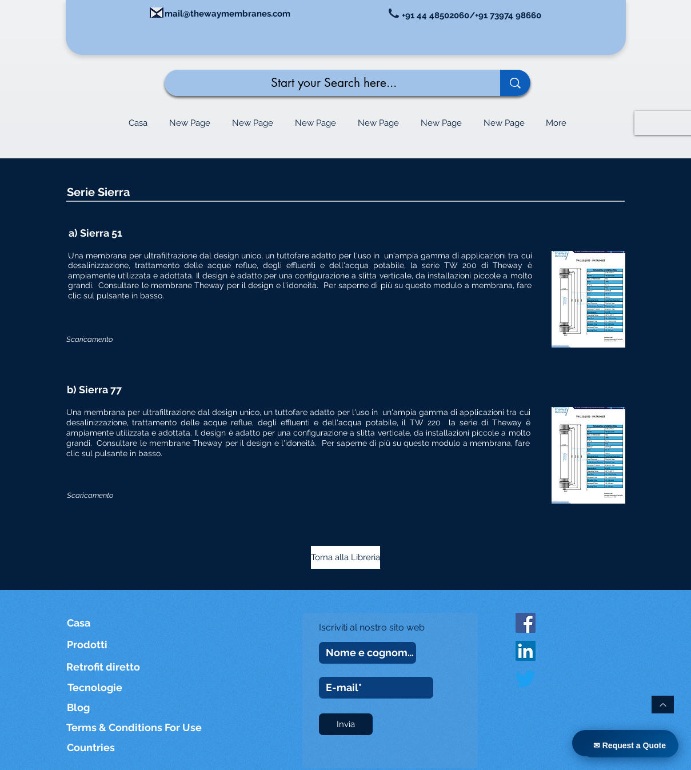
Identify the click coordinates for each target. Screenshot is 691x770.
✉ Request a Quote (629, 745)
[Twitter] (526, 679)
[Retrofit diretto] (103, 667)
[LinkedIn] (526, 651)
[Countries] (102, 747)
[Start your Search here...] (323, 83)
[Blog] (79, 707)
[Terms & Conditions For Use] (135, 727)
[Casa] (83, 623)
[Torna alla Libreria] (345, 557)
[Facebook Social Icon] (526, 623)
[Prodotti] (91, 645)
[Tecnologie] (103, 687)
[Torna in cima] (663, 704)
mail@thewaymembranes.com (227, 14)
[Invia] (346, 724)
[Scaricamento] (89, 340)
